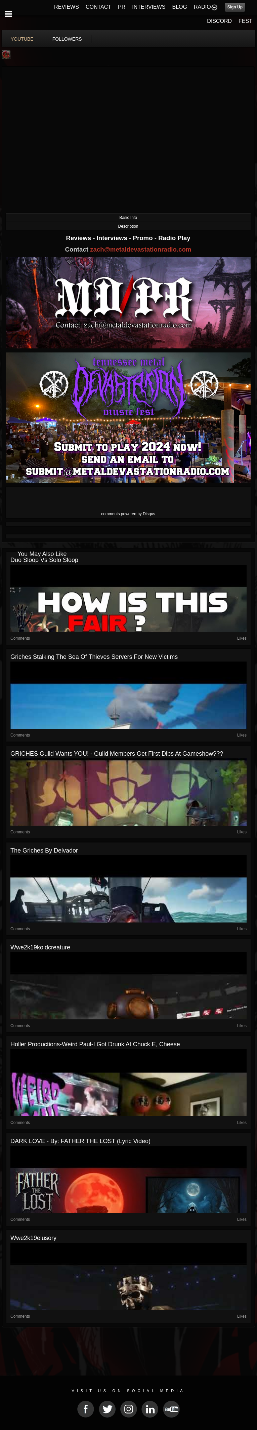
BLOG (179, 7)
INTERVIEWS (148, 7)
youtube (22, 39)
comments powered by (128, 514)
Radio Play (174, 237)
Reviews (79, 237)
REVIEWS (66, 7)
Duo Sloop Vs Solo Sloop (44, 560)
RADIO (202, 7)
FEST (245, 21)
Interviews (113, 237)
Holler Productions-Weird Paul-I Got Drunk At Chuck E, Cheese (95, 1044)
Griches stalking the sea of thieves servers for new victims (94, 656)
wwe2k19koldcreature (40, 947)
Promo (144, 237)
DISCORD (219, 21)
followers (67, 39)
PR (121, 7)
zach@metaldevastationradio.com (140, 249)
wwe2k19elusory (33, 1238)
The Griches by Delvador (44, 850)
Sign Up (235, 7)
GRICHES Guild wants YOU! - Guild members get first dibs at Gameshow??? (116, 753)
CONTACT (98, 7)
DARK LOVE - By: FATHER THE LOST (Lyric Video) (80, 1141)
